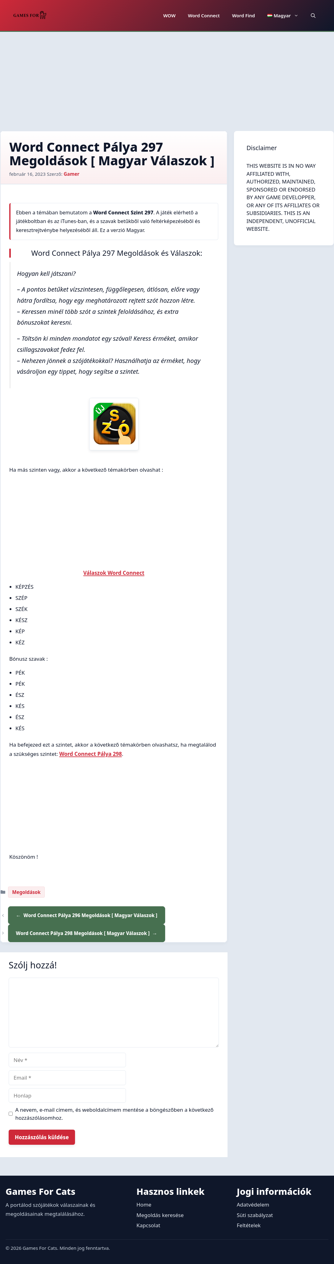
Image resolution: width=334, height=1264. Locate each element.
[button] (313, 15)
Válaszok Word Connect (113, 572)
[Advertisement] (167, 78)
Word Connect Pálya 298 (90, 753)
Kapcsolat (148, 1225)
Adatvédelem (253, 1204)
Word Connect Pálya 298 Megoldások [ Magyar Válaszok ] (83, 933)
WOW (169, 15)
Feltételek (249, 1225)
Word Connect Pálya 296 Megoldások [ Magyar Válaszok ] (90, 915)
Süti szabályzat (255, 1215)
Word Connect (204, 15)
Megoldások (26, 892)
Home (143, 1204)
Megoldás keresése (160, 1215)
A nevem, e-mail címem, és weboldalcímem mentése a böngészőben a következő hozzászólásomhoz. (114, 1113)
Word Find (243, 15)
